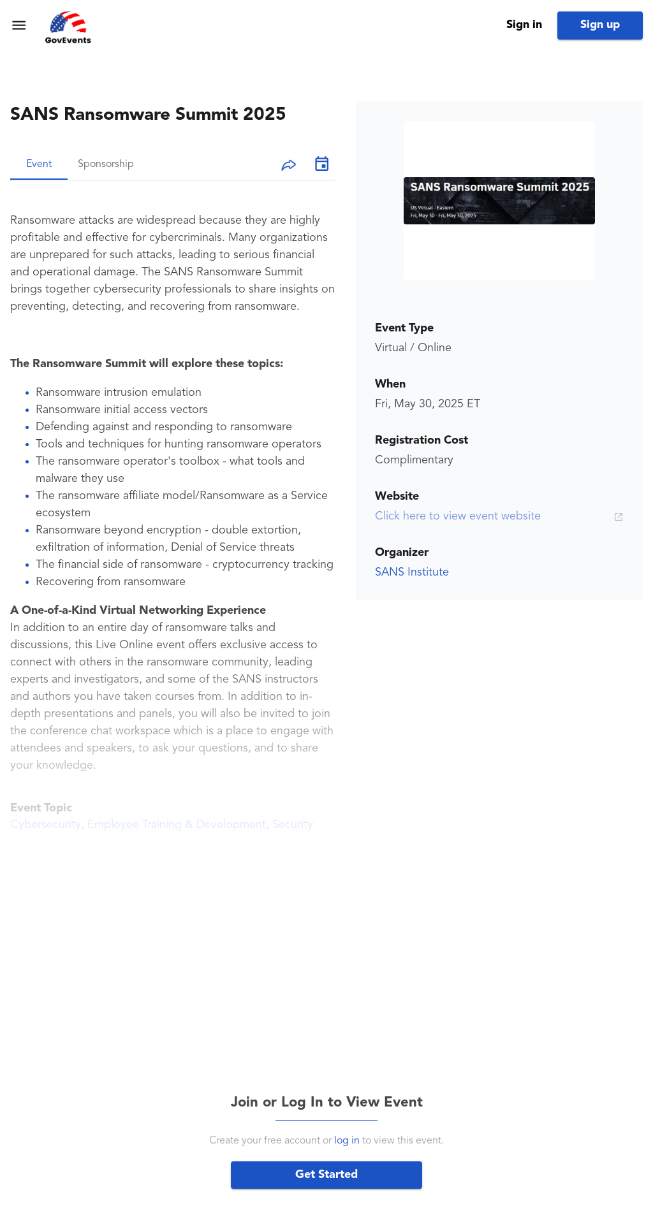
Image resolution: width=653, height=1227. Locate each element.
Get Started (326, 1174)
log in (347, 1141)
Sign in (524, 25)
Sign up (600, 25)
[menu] (19, 25)
